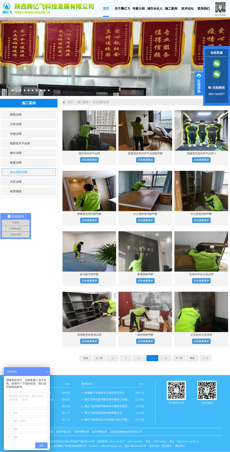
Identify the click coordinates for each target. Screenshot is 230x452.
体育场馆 (15, 191)
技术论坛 (187, 8)
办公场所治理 (18, 172)
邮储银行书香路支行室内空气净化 (105, 392)
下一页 (179, 358)
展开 (199, 83)
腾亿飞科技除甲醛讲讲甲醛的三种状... (107, 399)
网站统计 (180, 446)
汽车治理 (15, 181)
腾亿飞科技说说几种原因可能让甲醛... (107, 419)
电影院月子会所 (20, 143)
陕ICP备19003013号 (135, 446)
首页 (106, 8)
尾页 (192, 358)
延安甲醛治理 (99, 431)
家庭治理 (15, 162)
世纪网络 (167, 446)
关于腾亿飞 (122, 8)
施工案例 (171, 8)
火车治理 (15, 124)
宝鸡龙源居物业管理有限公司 (126, 431)
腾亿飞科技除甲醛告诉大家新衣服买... (107, 406)
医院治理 (15, 114)
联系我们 (204, 8)
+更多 (67, 384)
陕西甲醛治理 (63, 431)
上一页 (99, 358)
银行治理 (15, 153)
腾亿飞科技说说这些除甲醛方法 (103, 413)
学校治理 (15, 133)
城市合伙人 (155, 8)
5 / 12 (205, 358)
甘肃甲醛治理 (81, 431)
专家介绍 (138, 8)
